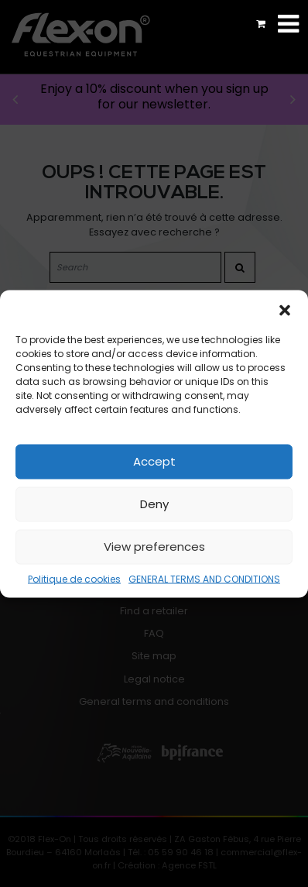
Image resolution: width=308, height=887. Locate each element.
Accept (154, 461)
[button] (285, 309)
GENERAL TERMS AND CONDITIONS (204, 578)
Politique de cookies (74, 578)
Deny (154, 504)
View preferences (154, 546)
